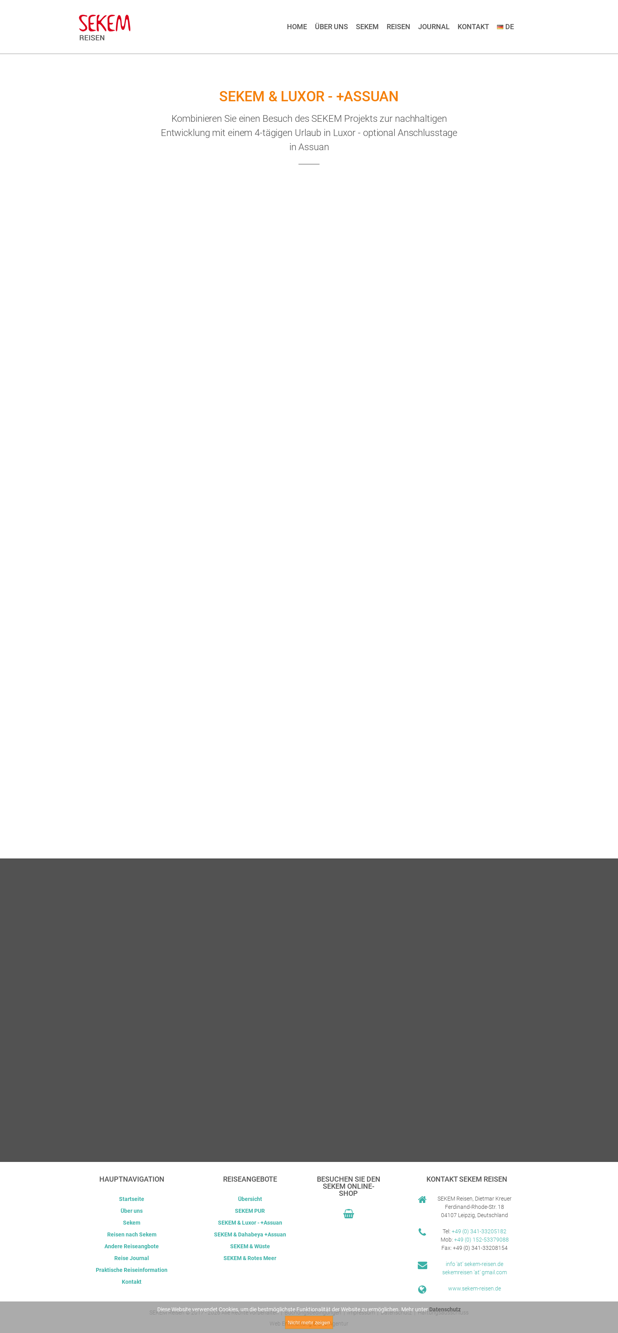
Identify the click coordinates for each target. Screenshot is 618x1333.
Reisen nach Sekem (131, 1234)
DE (505, 26)
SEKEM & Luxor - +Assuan (250, 1222)
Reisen (398, 26)
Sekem (367, 26)
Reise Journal (131, 1258)
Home (297, 26)
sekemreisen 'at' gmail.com (474, 1272)
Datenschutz (445, 1309)
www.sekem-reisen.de (474, 1288)
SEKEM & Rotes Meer (249, 1258)
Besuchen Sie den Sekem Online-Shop (348, 1186)
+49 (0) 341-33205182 (479, 1231)
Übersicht (250, 1199)
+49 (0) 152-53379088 (481, 1239)
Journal (434, 26)
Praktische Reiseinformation (132, 1270)
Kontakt (473, 26)
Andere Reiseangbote (131, 1246)
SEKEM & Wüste (250, 1246)
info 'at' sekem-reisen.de (474, 1264)
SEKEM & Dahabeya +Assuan (250, 1234)
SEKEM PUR (250, 1211)
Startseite (131, 1199)
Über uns (331, 26)
